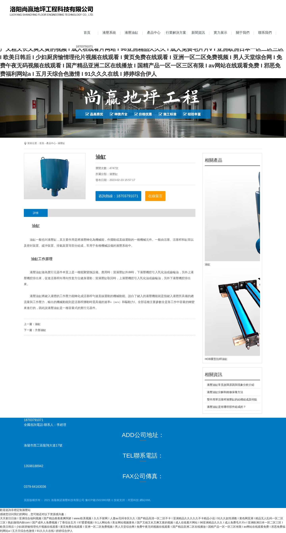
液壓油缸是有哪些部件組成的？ (226, 406)
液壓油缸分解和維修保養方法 (225, 392)
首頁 (87, 33)
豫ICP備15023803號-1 (99, 500)
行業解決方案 (176, 33)
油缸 (38, 324)
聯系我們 (265, 33)
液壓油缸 (131, 33)
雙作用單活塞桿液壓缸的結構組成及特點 (232, 399)
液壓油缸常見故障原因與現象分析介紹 (230, 384)
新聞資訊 (198, 33)
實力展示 (220, 33)
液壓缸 (61, 143)
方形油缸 (40, 330)
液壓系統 (109, 33)
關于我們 (242, 33)
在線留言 (155, 196)
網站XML (145, 500)
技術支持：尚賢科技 (126, 500)
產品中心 (153, 33)
